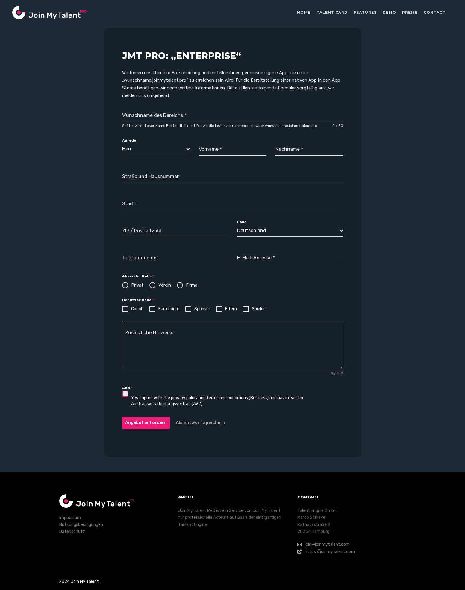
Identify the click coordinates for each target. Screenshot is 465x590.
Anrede (129, 140)
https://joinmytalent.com (326, 551)
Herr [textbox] (127, 149)
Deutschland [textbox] (251, 230)
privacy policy (184, 397)
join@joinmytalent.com (323, 544)
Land (242, 222)
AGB (127, 388)
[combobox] (156, 149)
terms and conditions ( (228, 397)
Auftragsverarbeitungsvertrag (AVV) (166, 403)
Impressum (70, 517)
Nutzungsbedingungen (81, 524)
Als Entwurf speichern (200, 422)
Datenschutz (72, 531)
